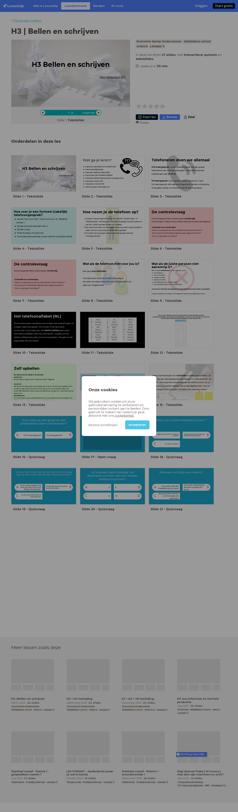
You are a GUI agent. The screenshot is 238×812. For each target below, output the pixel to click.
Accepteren (137, 425)
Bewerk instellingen (103, 425)
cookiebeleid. (124, 415)
